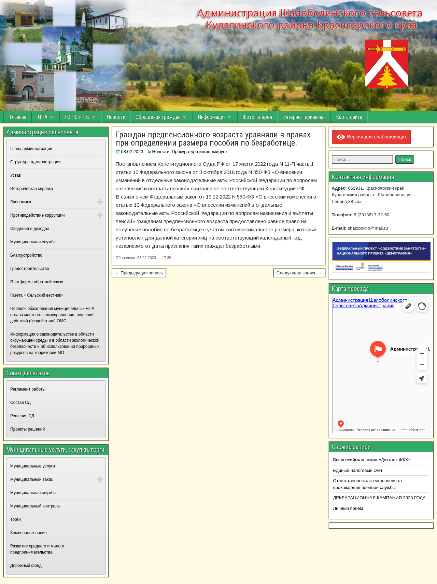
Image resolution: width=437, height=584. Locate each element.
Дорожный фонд (26, 565)
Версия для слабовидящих (371, 136)
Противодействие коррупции (37, 215)
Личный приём (348, 508)
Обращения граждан (158, 117)
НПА (42, 117)
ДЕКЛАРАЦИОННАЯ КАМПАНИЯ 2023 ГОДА (379, 497)
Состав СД (20, 402)
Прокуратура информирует (199, 151)
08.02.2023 (132, 151)
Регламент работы (27, 389)
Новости (116, 117)
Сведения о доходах (29, 228)
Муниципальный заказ (31, 479)
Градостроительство (29, 268)
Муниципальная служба (33, 242)
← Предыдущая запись (139, 272)
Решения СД (22, 415)
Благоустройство (26, 255)
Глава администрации (31, 148)
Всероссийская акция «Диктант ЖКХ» (372, 459)
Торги (15, 519)
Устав (15, 175)
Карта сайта (349, 117)
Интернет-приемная (304, 117)
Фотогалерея (257, 117)
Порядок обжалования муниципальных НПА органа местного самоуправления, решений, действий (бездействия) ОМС (52, 314)
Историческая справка (31, 188)
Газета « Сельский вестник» (36, 295)
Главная (18, 117)
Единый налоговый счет (358, 470)
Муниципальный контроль (35, 506)
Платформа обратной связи (36, 282)
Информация (212, 117)
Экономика (20, 202)
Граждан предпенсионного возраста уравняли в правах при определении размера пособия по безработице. (213, 139)
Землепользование (28, 532)
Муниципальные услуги (32, 466)
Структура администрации (35, 162)
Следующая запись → (299, 272)
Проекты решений (27, 429)
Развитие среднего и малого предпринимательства (37, 549)
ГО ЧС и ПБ (77, 117)
